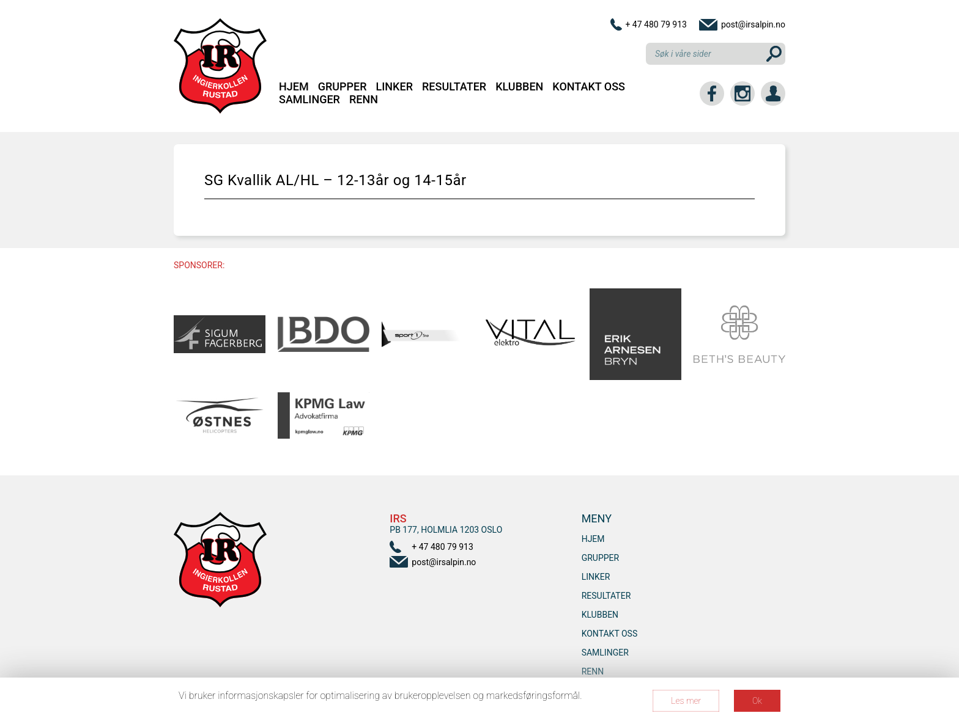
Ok (757, 701)
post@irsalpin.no (753, 24)
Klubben (519, 86)
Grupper (342, 86)
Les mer (686, 701)
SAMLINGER (309, 99)
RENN (363, 99)
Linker (394, 86)
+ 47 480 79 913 (656, 24)
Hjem (294, 86)
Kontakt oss (588, 86)
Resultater (454, 86)
